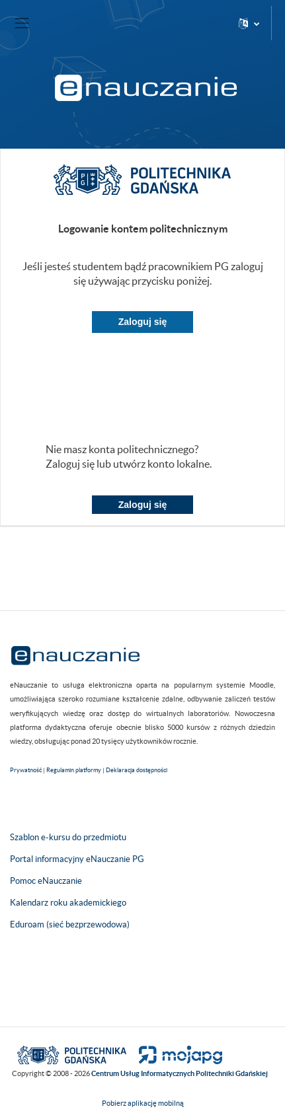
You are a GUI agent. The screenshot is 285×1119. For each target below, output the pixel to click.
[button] (248, 23)
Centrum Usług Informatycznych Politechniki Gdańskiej (179, 1073)
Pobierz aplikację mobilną (143, 1103)
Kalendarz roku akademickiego (68, 903)
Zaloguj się (142, 321)
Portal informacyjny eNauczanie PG (77, 859)
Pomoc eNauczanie (46, 881)
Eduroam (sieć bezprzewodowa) (70, 924)
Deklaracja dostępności (136, 770)
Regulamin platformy (73, 770)
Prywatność (26, 770)
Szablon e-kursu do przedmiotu (68, 837)
